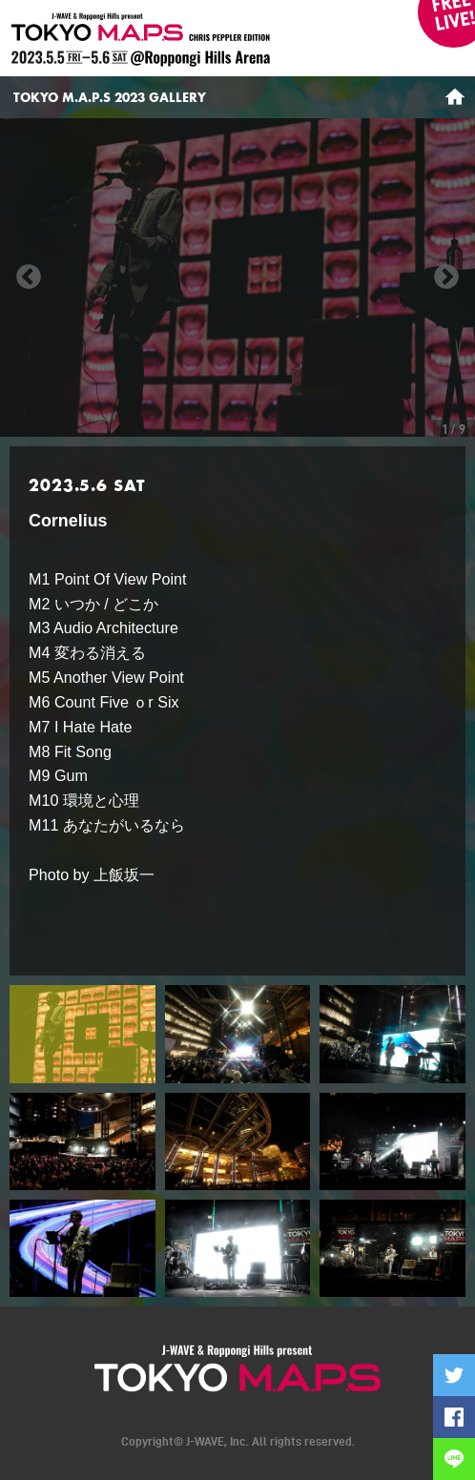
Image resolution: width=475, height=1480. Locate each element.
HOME (454, 97)
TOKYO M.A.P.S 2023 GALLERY (109, 97)
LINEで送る (454, 1459)
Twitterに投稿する (454, 1375)
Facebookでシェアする (454, 1417)
